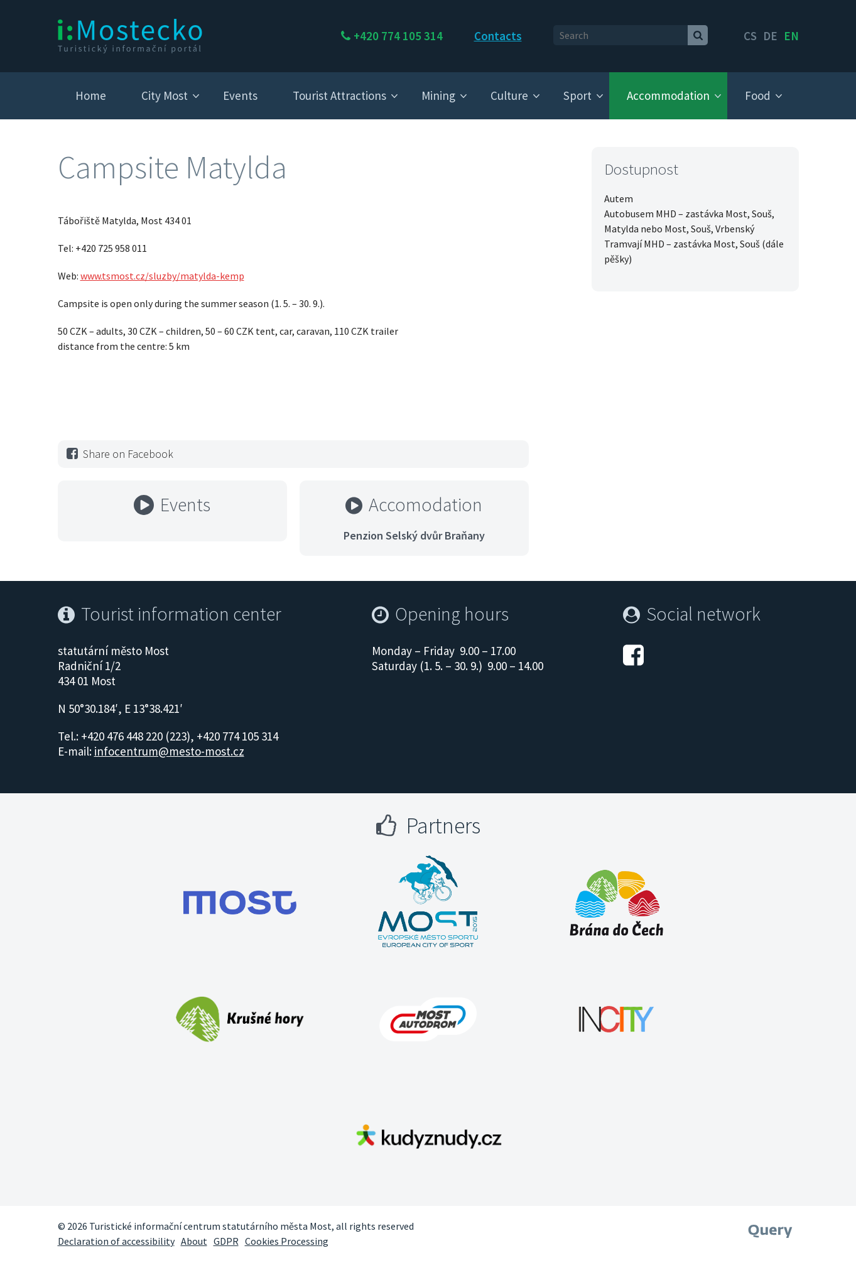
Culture (509, 95)
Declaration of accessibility (116, 1241)
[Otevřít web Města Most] (240, 902)
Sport (577, 95)
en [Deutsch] (791, 35)
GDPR (226, 1241)
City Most (164, 95)
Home (90, 95)
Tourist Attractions (339, 95)
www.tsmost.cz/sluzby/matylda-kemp (162, 275)
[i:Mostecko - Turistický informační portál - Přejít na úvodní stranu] (130, 35)
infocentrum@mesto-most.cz (169, 751)
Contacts (542, 35)
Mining (438, 95)
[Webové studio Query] (770, 1226)
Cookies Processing (286, 1241)
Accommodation (668, 95)
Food (758, 95)
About (194, 1241)
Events (240, 95)
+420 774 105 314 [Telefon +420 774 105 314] (442, 35)
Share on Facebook (118, 454)
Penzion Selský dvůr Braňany (414, 535)
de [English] (770, 35)
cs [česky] (750, 35)
